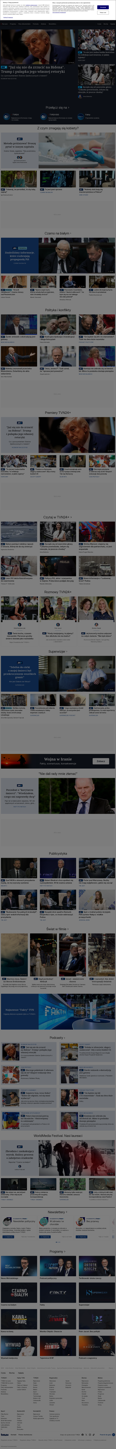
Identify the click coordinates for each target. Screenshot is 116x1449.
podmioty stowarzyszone (31, 5)
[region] (58, 10)
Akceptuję (103, 7)
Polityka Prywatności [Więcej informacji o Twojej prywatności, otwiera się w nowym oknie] (8, 17)
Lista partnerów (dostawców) (59, 12)
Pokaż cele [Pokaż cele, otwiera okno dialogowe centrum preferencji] (103, 12)
